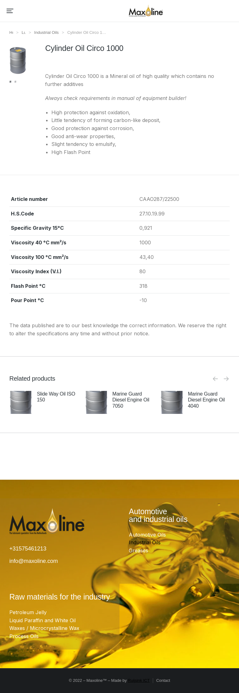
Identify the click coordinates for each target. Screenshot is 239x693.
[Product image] (20, 402)
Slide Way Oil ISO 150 (56, 396)
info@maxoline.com (33, 561)
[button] (10, 11)
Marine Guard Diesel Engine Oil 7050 (130, 399)
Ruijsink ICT (139, 680)
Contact (163, 680)
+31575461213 (27, 549)
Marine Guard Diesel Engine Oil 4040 (206, 399)
